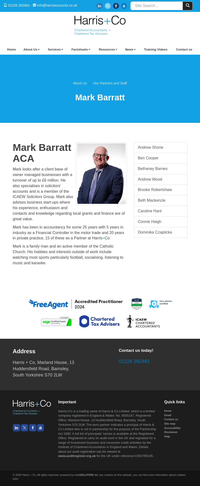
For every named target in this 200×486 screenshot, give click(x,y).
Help (167, 436)
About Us (31, 49)
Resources (108, 49)
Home (11, 49)
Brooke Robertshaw (155, 190)
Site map (170, 423)
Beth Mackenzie (152, 200)
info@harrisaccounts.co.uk (57, 5)
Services (55, 49)
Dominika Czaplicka (155, 232)
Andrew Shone (150, 147)
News (130, 49)
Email (167, 415)
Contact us (184, 49)
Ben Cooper (148, 158)
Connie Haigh (149, 222)
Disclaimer (171, 432)
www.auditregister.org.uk (77, 456)
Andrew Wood (150, 179)
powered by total (77, 474)
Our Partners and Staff (110, 83)
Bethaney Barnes (153, 169)
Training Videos (156, 49)
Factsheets (81, 49)
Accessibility (172, 428)
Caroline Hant (150, 211)
